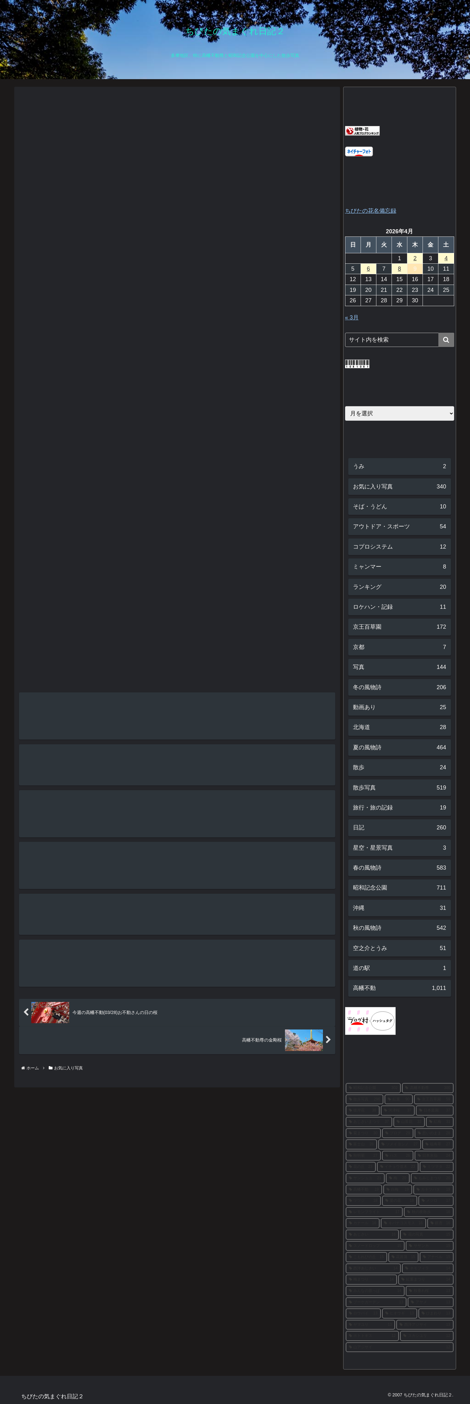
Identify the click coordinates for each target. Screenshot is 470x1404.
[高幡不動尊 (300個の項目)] (428, 1088)
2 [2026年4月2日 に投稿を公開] (415, 258)
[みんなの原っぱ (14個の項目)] (375, 1291)
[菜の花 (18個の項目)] (399, 1201)
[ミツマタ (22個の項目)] (437, 1167)
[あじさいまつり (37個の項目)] (369, 1122)
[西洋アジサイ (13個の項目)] (425, 1325)
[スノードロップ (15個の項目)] (375, 1246)
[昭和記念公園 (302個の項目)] (373, 1088)
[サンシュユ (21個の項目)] (365, 1178)
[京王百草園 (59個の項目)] (434, 1099)
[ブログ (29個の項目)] (397, 1133)
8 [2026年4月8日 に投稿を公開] (399, 269)
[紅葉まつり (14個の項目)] (426, 1280)
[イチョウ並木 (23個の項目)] (397, 1167)
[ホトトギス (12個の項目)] (372, 1336)
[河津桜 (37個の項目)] (398, 1110)
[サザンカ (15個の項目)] (430, 1246)
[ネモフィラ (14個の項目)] (428, 1268)
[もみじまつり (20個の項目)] (432, 1178)
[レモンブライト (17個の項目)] (374, 1212)
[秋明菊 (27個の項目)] (363, 1156)
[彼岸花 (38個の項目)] (363, 1110)
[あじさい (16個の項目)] (372, 1235)
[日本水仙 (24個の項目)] (434, 1156)
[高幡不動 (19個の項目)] (364, 1190)
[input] (399, 340)
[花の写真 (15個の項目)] (427, 1235)
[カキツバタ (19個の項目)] (433, 1190)
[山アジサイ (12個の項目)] (400, 1347)
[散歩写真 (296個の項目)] (364, 1099)
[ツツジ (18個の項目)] (363, 1201)
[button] (446, 340)
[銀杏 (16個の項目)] (440, 1223)
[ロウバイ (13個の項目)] (363, 1313)
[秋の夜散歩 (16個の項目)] (429, 1212)
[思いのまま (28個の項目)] (434, 1133)
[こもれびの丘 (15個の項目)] (366, 1257)
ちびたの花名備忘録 (370, 211)
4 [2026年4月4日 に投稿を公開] (446, 258)
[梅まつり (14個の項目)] (371, 1280)
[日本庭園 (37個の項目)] (435, 1110)
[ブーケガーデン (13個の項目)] (376, 1302)
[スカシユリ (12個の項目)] (427, 1336)
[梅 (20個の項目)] (398, 1178)
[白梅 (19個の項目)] (397, 1190)
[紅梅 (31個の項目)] (440, 1122)
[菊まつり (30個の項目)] (363, 1133)
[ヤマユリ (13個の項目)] (370, 1325)
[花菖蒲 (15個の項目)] (403, 1257)
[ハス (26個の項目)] (397, 1156)
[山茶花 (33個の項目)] (409, 1122)
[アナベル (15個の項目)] (437, 1257)
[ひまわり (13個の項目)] (436, 1313)
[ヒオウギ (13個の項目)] (399, 1313)
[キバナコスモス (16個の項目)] (403, 1223)
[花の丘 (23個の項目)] (361, 1167)
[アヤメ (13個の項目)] (431, 1302)
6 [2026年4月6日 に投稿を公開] (368, 269)
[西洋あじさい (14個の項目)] (373, 1268)
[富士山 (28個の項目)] (361, 1144)
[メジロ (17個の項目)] (436, 1201)
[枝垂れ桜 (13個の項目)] (430, 1291)
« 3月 (352, 317)
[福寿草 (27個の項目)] (438, 1144)
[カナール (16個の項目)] (363, 1223)
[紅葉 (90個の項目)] (399, 1099)
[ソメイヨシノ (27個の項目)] (399, 1144)
